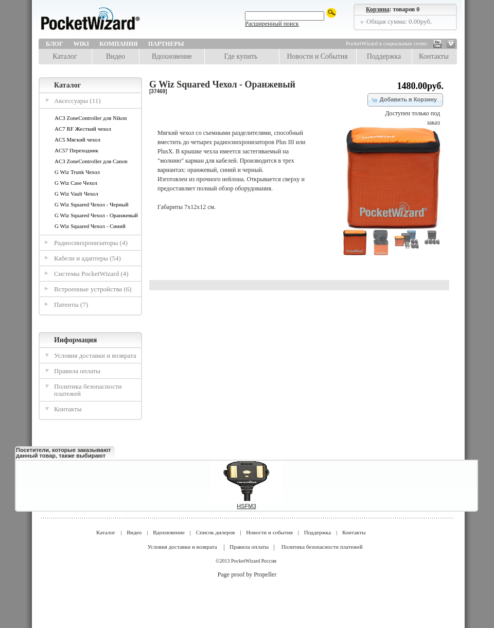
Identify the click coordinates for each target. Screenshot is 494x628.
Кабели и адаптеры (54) (87, 258)
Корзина (378, 9)
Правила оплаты (77, 371)
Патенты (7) (71, 304)
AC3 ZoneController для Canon (91, 161)
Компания (118, 43)
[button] (405, 100)
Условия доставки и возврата (95, 355)
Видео (115, 56)
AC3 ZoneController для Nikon (91, 118)
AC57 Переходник (76, 150)
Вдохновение (172, 56)
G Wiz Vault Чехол (76, 193)
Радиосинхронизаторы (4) (91, 243)
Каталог (64, 56)
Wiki (82, 43)
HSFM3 (246, 506)
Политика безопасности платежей (88, 389)
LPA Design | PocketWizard (113, 21)
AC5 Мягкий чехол (77, 139)
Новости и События (317, 56)
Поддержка (384, 56)
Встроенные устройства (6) (93, 289)
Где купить (241, 56)
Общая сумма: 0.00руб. (399, 21)
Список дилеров (215, 532)
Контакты (434, 56)
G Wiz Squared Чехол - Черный (92, 204)
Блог (54, 43)
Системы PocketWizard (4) (91, 273)
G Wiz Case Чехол (76, 183)
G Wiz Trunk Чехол (77, 172)
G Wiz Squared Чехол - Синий (90, 226)
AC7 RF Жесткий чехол (83, 129)
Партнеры (166, 43)
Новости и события (269, 532)
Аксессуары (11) (77, 100)
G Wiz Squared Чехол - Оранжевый (96, 215)
